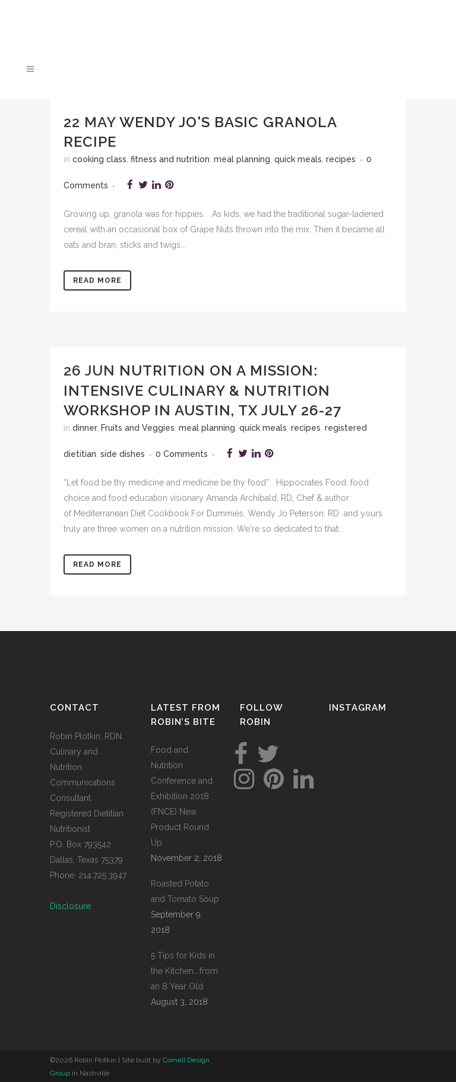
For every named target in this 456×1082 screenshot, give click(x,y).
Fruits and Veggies (138, 428)
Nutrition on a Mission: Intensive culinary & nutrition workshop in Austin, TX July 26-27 (202, 390)
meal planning (242, 159)
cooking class (99, 159)
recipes (341, 159)
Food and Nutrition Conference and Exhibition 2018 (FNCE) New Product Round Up (182, 796)
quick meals (298, 159)
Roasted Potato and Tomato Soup (185, 891)
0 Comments (182, 454)
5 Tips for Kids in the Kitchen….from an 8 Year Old (184, 971)
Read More (97, 280)
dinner (84, 428)
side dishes (122, 454)
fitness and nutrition (170, 159)
